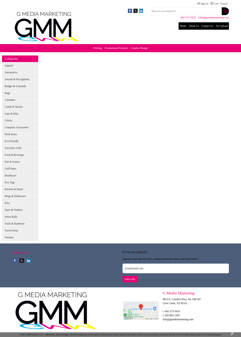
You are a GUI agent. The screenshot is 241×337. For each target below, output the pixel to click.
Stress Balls (11, 216)
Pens (7, 203)
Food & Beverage (14, 154)
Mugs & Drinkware (15, 196)
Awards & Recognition (17, 79)
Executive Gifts (13, 148)
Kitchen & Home (14, 189)
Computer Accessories (17, 127)
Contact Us (207, 25)
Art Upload (222, 25)
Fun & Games (12, 161)
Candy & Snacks (14, 106)
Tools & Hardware (15, 223)
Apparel (9, 65)
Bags (7, 93)
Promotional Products (116, 48)
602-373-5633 (188, 17)
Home (183, 25)
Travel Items (11, 230)
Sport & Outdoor (14, 209)
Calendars (10, 99)
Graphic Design (139, 48)
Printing (97, 48)
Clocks (8, 120)
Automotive (11, 72)
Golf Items (10, 168)
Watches (9, 237)
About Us (194, 25)
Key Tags (10, 182)
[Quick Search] (184, 11)
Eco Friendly (12, 141)
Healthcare (10, 175)
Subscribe (130, 279)
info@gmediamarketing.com (213, 17)
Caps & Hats (11, 113)
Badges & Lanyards (15, 86)
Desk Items (11, 134)
